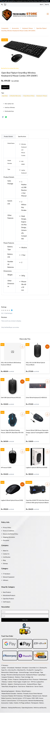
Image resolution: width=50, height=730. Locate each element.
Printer (10, 674)
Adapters (10, 678)
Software (5, 574)
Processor (35, 674)
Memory (4, 676)
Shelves (41, 697)
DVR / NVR (35, 692)
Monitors (17, 671)
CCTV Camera (27, 692)
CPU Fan (33, 676)
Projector (16, 674)
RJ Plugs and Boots (24, 697)
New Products (7, 586)
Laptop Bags (41, 669)
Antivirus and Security (40, 702)
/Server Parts (28, 674)
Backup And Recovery (14, 702)
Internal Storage (34, 666)
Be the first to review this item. (10, 62)
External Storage (24, 666)
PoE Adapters (28, 690)
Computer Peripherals (8, 671)
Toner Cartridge (25, 671)
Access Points (33, 688)
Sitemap (5, 558)
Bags (39, 678)
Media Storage (13, 666)
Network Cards (37, 690)
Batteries (4, 678)
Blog (4, 554)
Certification (6, 551)
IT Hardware (6, 568)
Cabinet (10, 676)
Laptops (3, 662)
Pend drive (10, 669)
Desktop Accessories (20, 678)
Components (5, 22)
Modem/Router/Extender (9, 688)
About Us (5, 545)
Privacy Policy (7, 522)
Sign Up (47, 4)
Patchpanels (34, 697)
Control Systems (11, 695)
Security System (17, 692)
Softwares (4, 702)
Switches (19, 688)
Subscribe (25, 614)
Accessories (15, 22)
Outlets (16, 697)
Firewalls (25, 688)
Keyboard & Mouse (31, 669)
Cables (11, 697)
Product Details (8, 131)
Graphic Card (26, 676)
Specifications (22, 131)
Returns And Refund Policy (10, 528)
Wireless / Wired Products (23, 685)
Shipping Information (9, 531)
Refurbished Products (9, 590)
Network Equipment (8, 571)
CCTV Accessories (22, 695)
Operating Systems (27, 702)
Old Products (6, 596)
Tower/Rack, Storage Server (9, 681)
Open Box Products (8, 593)
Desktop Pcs (43, 662)
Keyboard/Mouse (32, 678)
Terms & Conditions (8, 525)
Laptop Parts (40, 676)
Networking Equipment (7, 685)
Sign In (41, 4)
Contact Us (6, 548)
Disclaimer (6, 534)
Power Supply (17, 676)
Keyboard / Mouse (27, 22)
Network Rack (32, 695)
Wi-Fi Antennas (18, 690)
